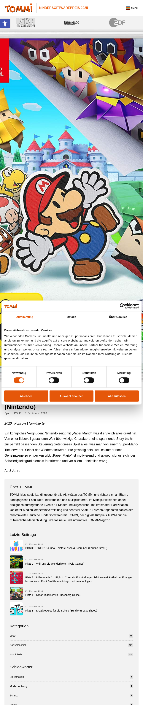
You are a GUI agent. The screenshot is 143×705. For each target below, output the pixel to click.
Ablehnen (26, 396)
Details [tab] (71, 316)
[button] (5, 23)
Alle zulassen (117, 396)
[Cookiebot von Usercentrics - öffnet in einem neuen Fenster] (122, 306)
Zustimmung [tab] (24, 316)
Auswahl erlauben (71, 396)
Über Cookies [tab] (118, 316)
